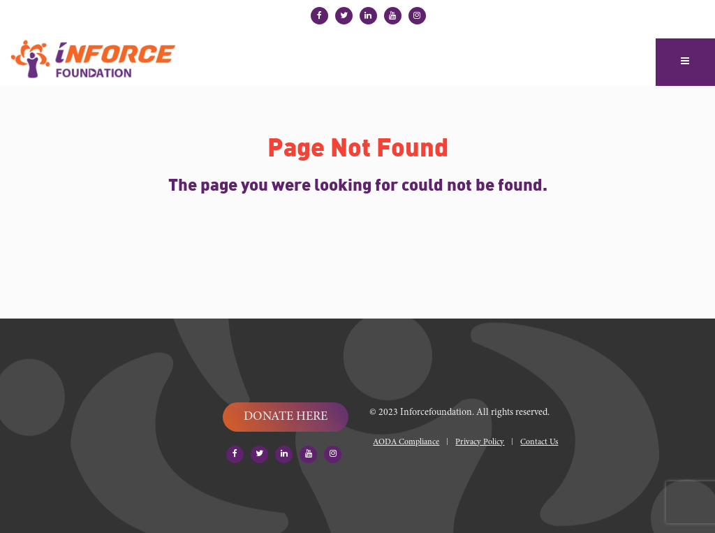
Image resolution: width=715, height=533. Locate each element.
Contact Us (539, 442)
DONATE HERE (285, 417)
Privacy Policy (479, 442)
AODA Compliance (406, 442)
